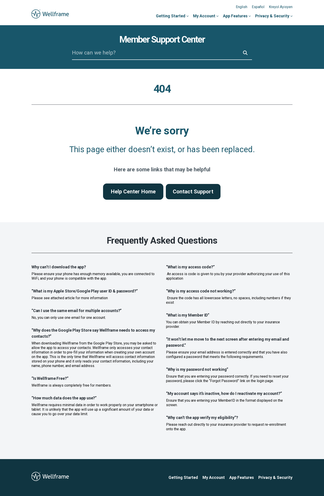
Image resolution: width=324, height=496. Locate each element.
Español (258, 7)
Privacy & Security (272, 16)
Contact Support (193, 191)
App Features (235, 16)
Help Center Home (133, 191)
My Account (204, 16)
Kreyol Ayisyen (280, 7)
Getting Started (170, 16)
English (241, 7)
